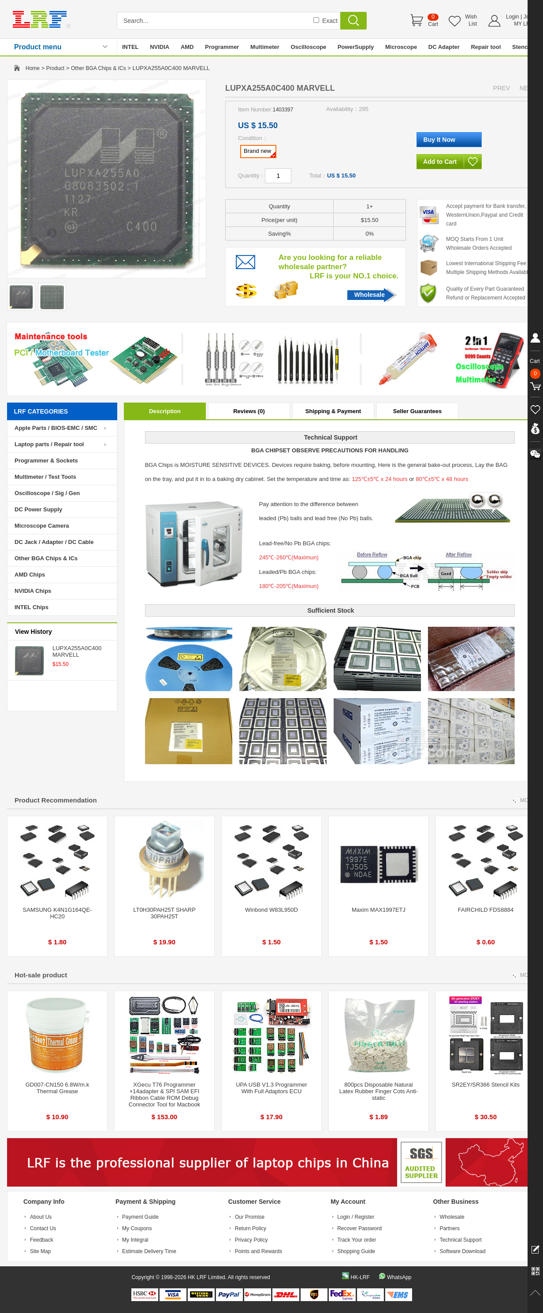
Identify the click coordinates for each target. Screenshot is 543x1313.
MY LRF (523, 24)
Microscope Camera (42, 525)
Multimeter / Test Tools (45, 476)
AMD (187, 47)
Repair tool (486, 47)
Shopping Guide (356, 1251)
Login (512, 17)
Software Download (463, 1251)
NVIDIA (159, 47)
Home (33, 68)
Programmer (222, 47)
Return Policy (250, 1228)
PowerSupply (356, 47)
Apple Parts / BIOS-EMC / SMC (56, 428)
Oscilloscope (308, 47)
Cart (433, 24)
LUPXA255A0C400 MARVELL (76, 651)
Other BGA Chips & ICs (98, 68)
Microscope (401, 47)
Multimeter (264, 47)
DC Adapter (444, 47)
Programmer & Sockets (46, 460)
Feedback (41, 1240)
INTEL (130, 47)
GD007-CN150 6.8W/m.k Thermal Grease (57, 1088)
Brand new (259, 152)
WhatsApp (399, 1277)
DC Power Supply (38, 509)
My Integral (135, 1240)
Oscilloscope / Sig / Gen (47, 493)
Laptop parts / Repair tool (49, 444)
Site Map (40, 1251)
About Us (41, 1217)
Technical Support (461, 1240)
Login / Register (355, 1217)
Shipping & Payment (333, 411)
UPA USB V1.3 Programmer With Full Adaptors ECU (271, 1088)
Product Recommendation (56, 800)
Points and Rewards (258, 1251)
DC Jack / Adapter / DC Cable (54, 542)
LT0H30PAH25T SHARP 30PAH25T (164, 913)
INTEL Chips (31, 607)
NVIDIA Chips (33, 591)
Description (165, 411)
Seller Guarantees (417, 411)
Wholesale (369, 294)
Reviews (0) (249, 411)
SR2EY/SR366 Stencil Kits (486, 1084)
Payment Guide (140, 1217)
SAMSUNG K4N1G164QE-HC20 (57, 913)
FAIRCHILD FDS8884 (485, 909)
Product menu (38, 47)
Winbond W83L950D (271, 909)
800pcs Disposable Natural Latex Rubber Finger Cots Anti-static (378, 1091)
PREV (501, 88)
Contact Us (43, 1228)
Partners (450, 1228)
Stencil (521, 47)
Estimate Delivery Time (149, 1251)
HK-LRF (359, 1277)
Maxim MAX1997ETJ (378, 909)
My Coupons (137, 1228)
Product (55, 68)
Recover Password (359, 1228)
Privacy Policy (251, 1240)
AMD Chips (30, 574)
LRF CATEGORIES (41, 411)
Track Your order (356, 1240)
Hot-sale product (41, 975)
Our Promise (249, 1217)
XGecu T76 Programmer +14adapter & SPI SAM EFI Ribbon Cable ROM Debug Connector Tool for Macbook (164, 1094)
